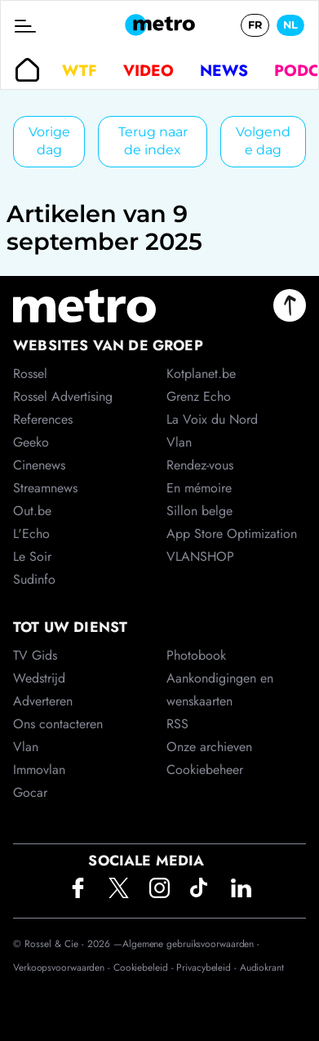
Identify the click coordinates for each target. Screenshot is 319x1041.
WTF (79, 70)
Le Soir (32, 556)
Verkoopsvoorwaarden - (63, 967)
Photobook (196, 655)
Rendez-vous (199, 465)
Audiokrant (262, 967)
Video (148, 70)
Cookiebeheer (204, 769)
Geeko (31, 442)
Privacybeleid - (207, 967)
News (224, 70)
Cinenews (39, 465)
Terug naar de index (153, 141)
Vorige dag (49, 141)
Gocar (30, 792)
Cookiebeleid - (145, 967)
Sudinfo (34, 579)
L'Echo (31, 533)
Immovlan (39, 769)
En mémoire (199, 487)
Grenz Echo (198, 396)
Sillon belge (199, 510)
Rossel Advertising (63, 396)
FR (255, 25)
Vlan (25, 746)
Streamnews (45, 487)
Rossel (30, 373)
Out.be (32, 510)
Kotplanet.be (201, 373)
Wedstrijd (39, 678)
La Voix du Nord (212, 419)
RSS (177, 723)
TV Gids (35, 655)
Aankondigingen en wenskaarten (219, 689)
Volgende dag (263, 141)
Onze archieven (209, 746)
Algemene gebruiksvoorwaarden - (190, 943)
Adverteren (43, 701)
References (43, 419)
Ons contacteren (58, 723)
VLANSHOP (200, 556)
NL (290, 25)
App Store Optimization (231, 533)
